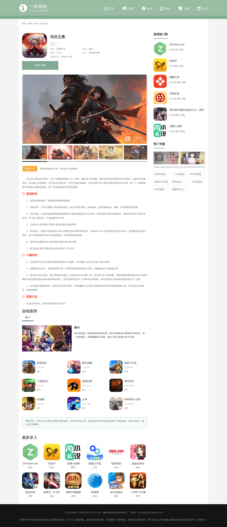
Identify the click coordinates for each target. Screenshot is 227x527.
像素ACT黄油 (161, 181)
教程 (165, 8)
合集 (202, 8)
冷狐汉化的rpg (161, 174)
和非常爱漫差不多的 (197, 174)
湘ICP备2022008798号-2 (115, 512)
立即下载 (40, 65)
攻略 (183, 8)
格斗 (36, 23)
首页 (110, 8)
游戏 (128, 8)
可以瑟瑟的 (196, 181)
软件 (147, 8)
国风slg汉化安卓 (179, 181)
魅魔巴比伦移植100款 (179, 189)
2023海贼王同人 (161, 189)
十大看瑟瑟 (179, 174)
